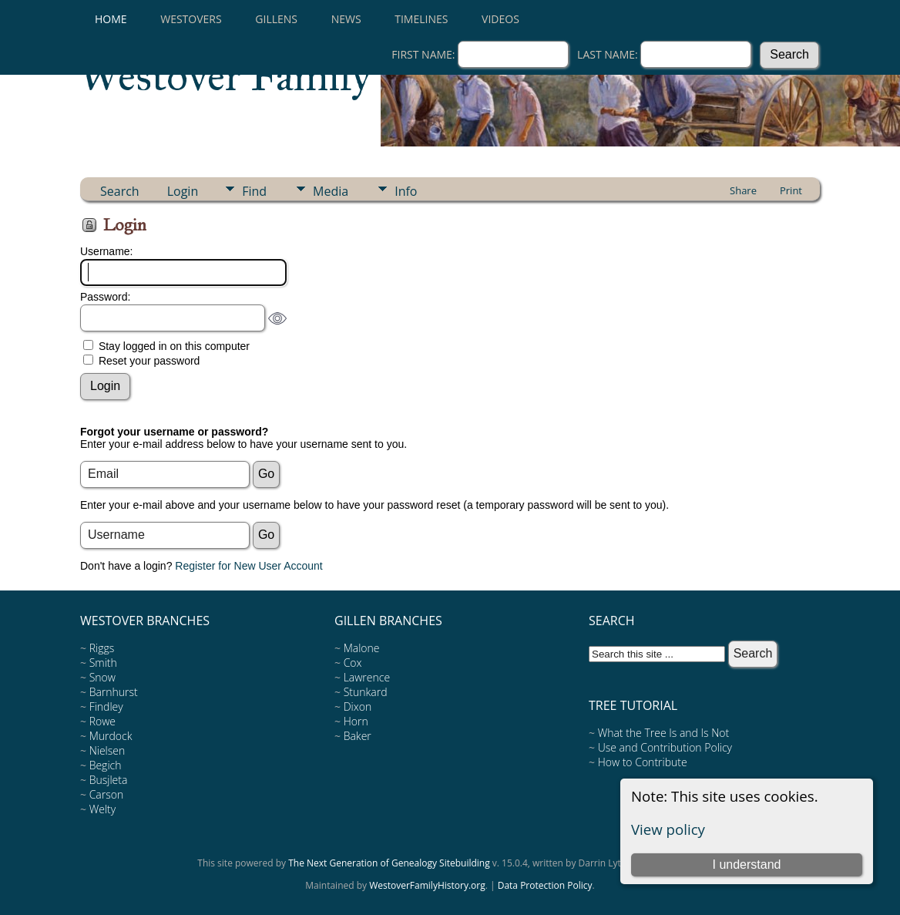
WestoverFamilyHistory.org (427, 885)
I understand (746, 864)
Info (406, 191)
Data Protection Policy (545, 885)
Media (330, 191)
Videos (500, 19)
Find (254, 191)
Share (743, 190)
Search (119, 191)
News (346, 19)
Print (791, 190)
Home (111, 19)
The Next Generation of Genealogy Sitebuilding (389, 863)
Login (183, 191)
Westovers (190, 19)
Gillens (276, 19)
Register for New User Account (248, 566)
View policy (668, 829)
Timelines (421, 19)
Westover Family (225, 76)
